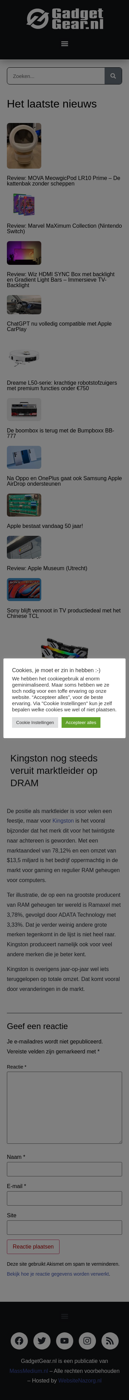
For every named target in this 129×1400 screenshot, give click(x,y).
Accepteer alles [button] (81, 722)
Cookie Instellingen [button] (35, 722)
